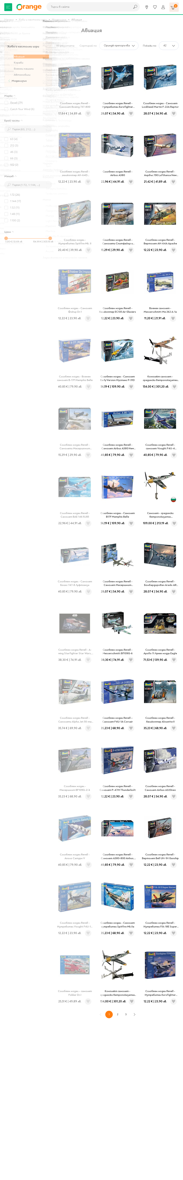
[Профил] (163, 7)
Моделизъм (59, 19)
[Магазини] (147, 7)
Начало (9, 19)
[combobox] (87, 6)
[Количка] (174, 7)
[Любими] (155, 7)
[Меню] (8, 7)
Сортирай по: (88, 45)
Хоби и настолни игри (33, 19)
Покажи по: (150, 45)
